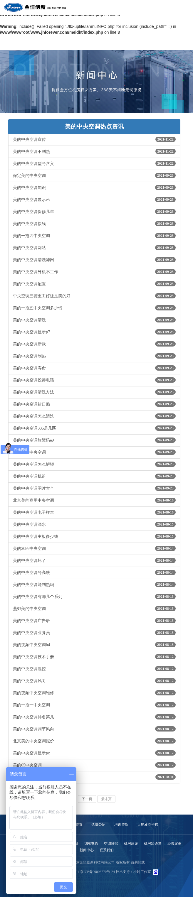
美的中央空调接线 (94, 223)
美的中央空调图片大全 (94, 488)
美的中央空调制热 (94, 356)
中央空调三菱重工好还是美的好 (94, 295)
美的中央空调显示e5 (94, 199)
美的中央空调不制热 (94, 151)
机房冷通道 (153, 844)
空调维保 (111, 844)
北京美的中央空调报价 (94, 741)
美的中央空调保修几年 (94, 211)
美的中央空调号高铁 (94, 572)
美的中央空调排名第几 (94, 716)
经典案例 (174, 844)
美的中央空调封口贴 (94, 404)
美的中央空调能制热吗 (94, 584)
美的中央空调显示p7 (94, 332)
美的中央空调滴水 (94, 524)
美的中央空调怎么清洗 (94, 416)
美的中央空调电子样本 (94, 512)
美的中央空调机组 (94, 476)
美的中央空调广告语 (94, 620)
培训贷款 (121, 824)
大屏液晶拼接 (147, 824)
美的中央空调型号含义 (94, 163)
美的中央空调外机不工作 (94, 271)
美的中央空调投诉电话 (94, 380)
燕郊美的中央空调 (94, 608)
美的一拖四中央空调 (94, 235)
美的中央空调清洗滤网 (94, 259)
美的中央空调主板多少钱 (94, 536)
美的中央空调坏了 (94, 560)
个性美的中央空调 (94, 452)
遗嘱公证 (98, 824)
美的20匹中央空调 (94, 548)
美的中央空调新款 (94, 344)
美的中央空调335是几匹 (94, 428)
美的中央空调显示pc (94, 753)
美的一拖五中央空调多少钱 (94, 307)
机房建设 (131, 844)
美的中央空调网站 (94, 247)
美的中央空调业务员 (94, 632)
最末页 (106, 799)
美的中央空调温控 (94, 668)
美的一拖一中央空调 (94, 704)
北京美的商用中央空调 (94, 500)
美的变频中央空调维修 (94, 692)
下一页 (87, 799)
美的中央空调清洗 (94, 319)
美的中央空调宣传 (94, 139)
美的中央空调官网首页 (94, 777)
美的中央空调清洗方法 (94, 392)
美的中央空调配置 (94, 283)
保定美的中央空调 (94, 175)
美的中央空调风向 (94, 680)
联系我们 (107, 850)
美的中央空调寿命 (94, 368)
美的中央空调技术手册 (94, 656)
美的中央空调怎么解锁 (94, 464)
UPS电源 (91, 844)
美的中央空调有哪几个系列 (94, 596)
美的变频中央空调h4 (94, 644)
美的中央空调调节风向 (94, 729)
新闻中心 (87, 850)
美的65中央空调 (94, 765)
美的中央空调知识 (94, 187)
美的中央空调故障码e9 (94, 440)
